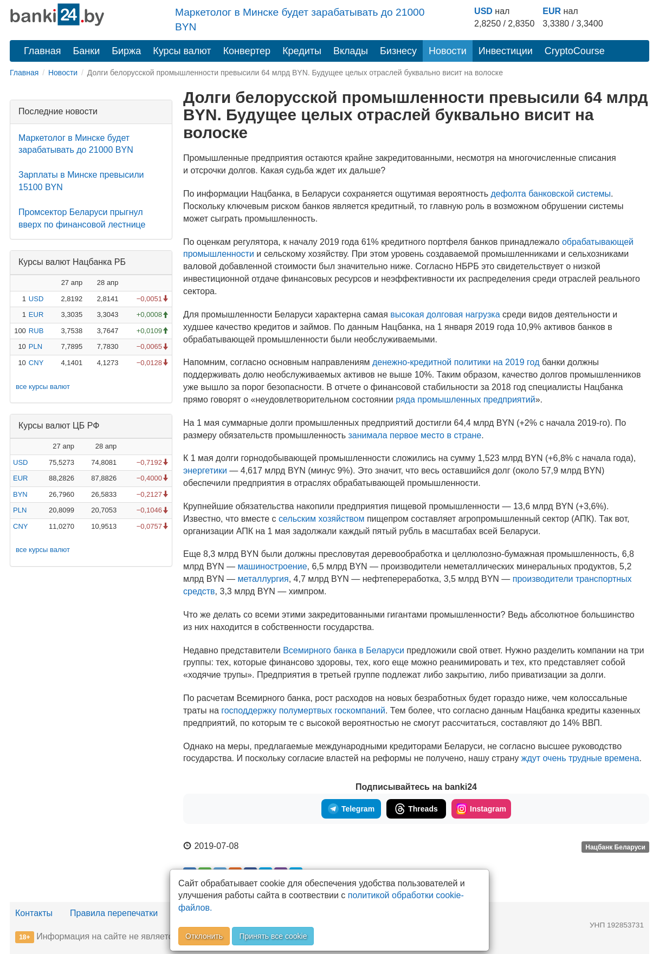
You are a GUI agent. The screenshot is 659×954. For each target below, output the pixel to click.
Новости (448, 51)
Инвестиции (506, 51)
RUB (36, 331)
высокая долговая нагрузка (445, 314)
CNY (36, 363)
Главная (42, 51)
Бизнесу (398, 51)
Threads (416, 808)
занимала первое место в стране (414, 435)
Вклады (350, 51)
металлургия (262, 578)
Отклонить (204, 936)
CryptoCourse (575, 51)
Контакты (34, 913)
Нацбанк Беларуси (615, 847)
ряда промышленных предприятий (465, 399)
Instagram (481, 808)
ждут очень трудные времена (580, 758)
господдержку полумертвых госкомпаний (303, 710)
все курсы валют (43, 386)
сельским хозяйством (321, 518)
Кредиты (301, 51)
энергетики (205, 470)
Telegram (351, 808)
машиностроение (272, 566)
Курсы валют (182, 51)
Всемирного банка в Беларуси (343, 650)
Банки (86, 51)
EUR (551, 11)
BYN (20, 494)
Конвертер (247, 51)
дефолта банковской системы (550, 193)
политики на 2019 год (455, 362)
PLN (35, 346)
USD (483, 11)
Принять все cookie (273, 936)
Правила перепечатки (114, 913)
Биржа (126, 51)
